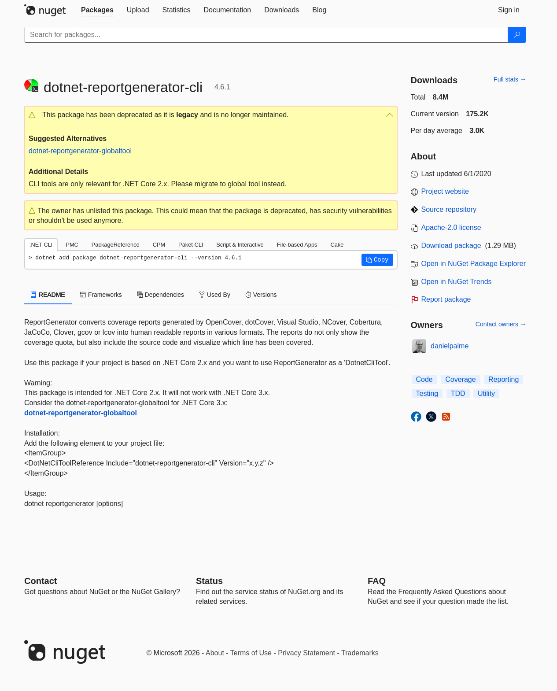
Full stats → (510, 79)
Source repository (448, 209)
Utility (486, 393)
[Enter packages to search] (266, 35)
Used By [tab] (214, 294)
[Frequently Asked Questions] (377, 581)
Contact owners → (501, 324)
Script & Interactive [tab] (239, 244)
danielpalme (449, 346)
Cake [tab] (336, 244)
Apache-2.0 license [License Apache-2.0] (451, 227)
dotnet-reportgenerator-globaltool (80, 151)
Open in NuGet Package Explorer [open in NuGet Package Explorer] (473, 263)
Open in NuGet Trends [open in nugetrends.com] (456, 281)
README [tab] (48, 294)
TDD (458, 393)
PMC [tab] (72, 244)
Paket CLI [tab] (190, 244)
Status (209, 581)
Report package (446, 299)
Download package (451, 245)
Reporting (503, 379)
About (215, 653)
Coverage (460, 379)
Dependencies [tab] (160, 294)
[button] (211, 115)
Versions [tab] (261, 294)
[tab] (97, 10)
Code (424, 379)
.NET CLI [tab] (41, 244)
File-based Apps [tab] (297, 244)
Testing (427, 393)
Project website (445, 191)
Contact (40, 581)
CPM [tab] (159, 244)
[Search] (517, 35)
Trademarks (360, 653)
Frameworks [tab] (101, 294)
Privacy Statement (306, 653)
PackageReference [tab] (116, 244)
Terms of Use (251, 653)
